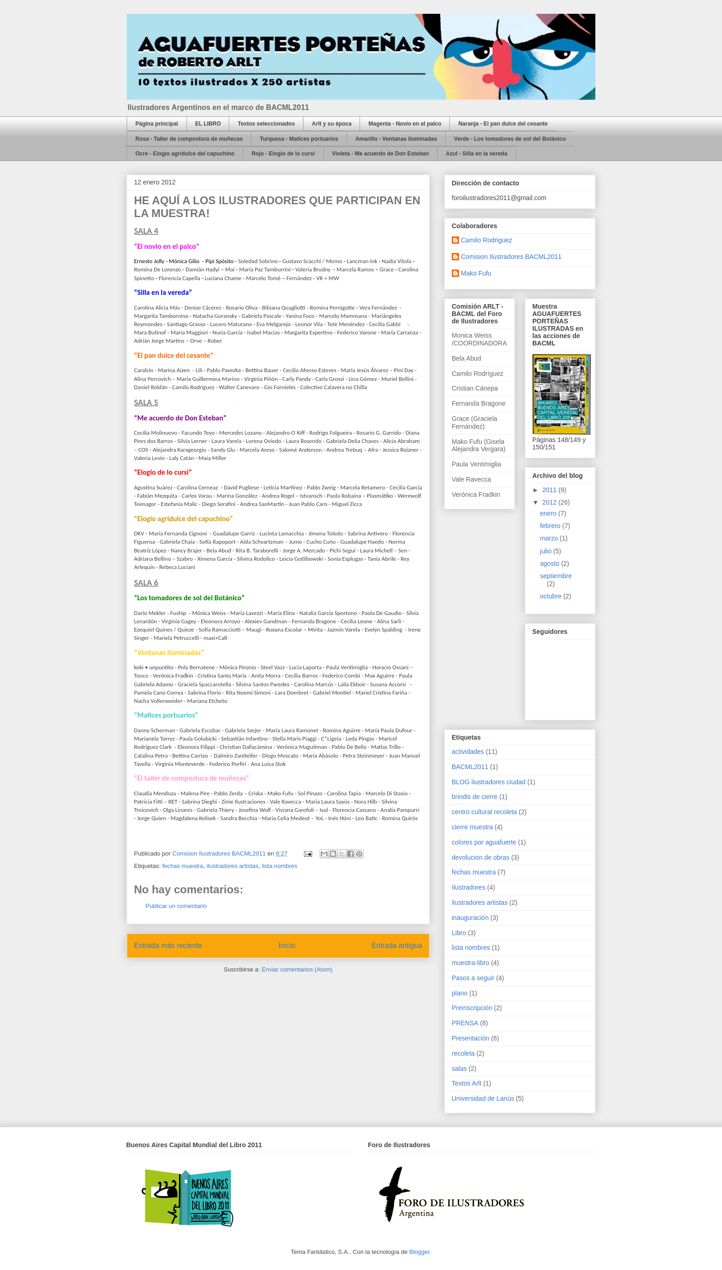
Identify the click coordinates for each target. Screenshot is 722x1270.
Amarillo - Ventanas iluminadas (396, 139)
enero (549, 513)
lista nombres (279, 865)
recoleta (463, 1053)
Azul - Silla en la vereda (476, 153)
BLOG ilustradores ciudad (488, 782)
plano (459, 993)
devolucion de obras (480, 857)
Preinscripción (472, 1007)
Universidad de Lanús (483, 1098)
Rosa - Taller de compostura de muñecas (189, 139)
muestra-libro (470, 962)
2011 (550, 490)
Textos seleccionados (266, 124)
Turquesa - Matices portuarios (299, 139)
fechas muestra (182, 865)
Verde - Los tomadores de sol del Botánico (510, 139)
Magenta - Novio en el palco (404, 124)
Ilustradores (468, 887)
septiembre (556, 576)
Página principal (156, 124)
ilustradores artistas (233, 865)
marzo (550, 538)
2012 (550, 502)
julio (546, 551)
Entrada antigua (397, 945)
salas (459, 1068)
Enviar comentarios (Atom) (297, 969)
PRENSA (465, 1023)
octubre (552, 596)
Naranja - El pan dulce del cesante (502, 124)
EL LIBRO (208, 124)
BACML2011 (470, 766)
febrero (551, 525)
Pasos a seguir (473, 978)
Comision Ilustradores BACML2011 (511, 256)
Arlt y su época (331, 124)
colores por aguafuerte (484, 842)
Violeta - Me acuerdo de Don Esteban (380, 153)
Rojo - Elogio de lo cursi (282, 153)
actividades (468, 751)
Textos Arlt (467, 1083)
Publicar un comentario (176, 905)
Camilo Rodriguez (486, 240)
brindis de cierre (475, 796)
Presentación (470, 1038)
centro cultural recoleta (484, 812)
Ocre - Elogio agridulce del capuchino (184, 153)
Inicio (287, 945)
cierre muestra (472, 827)
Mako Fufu (476, 273)
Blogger (419, 1251)
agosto (550, 563)
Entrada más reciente (168, 945)
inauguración (470, 917)
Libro (459, 933)
